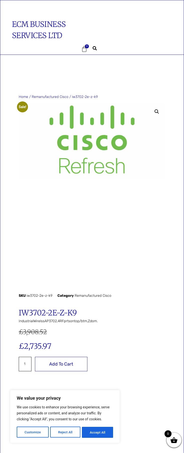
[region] (65, 417)
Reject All (65, 432)
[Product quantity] (25, 364)
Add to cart (61, 364)
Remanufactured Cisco (50, 97)
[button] (29, 49)
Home (23, 97)
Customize (32, 432)
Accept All (98, 432)
